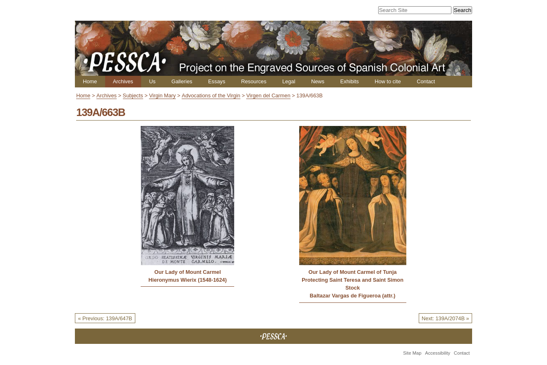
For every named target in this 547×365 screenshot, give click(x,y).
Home (90, 81)
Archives (123, 81)
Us (152, 81)
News (317, 81)
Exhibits (349, 81)
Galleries (181, 81)
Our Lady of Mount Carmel (187, 272)
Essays (216, 81)
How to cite (387, 81)
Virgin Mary (162, 95)
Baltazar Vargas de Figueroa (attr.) (353, 295)
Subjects (133, 95)
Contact (426, 81)
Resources (253, 81)
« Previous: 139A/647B (105, 318)
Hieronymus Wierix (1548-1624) (188, 280)
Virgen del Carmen (268, 95)
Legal (288, 81)
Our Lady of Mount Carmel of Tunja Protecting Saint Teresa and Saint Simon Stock (352, 280)
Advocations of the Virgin (211, 95)
